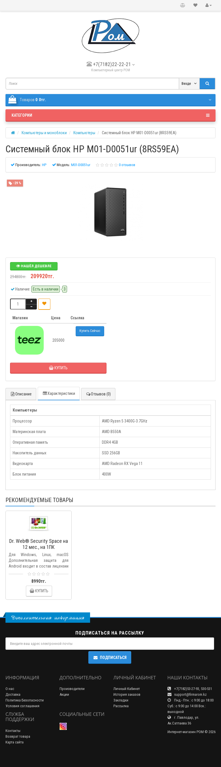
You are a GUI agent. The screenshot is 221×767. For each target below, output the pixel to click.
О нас (9, 689)
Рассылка (121, 706)
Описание (21, 394)
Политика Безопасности (24, 700)
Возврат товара (17, 736)
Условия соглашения (22, 706)
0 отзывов (127, 165)
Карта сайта (14, 742)
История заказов (126, 694)
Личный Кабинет (126, 689)
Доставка (12, 694)
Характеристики (58, 393)
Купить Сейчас (89, 331)
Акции (64, 694)
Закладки (120, 700)
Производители (72, 689)
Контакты (12, 730)
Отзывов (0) (98, 394)
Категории (110, 115)
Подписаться (110, 657)
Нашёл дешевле (34, 266)
